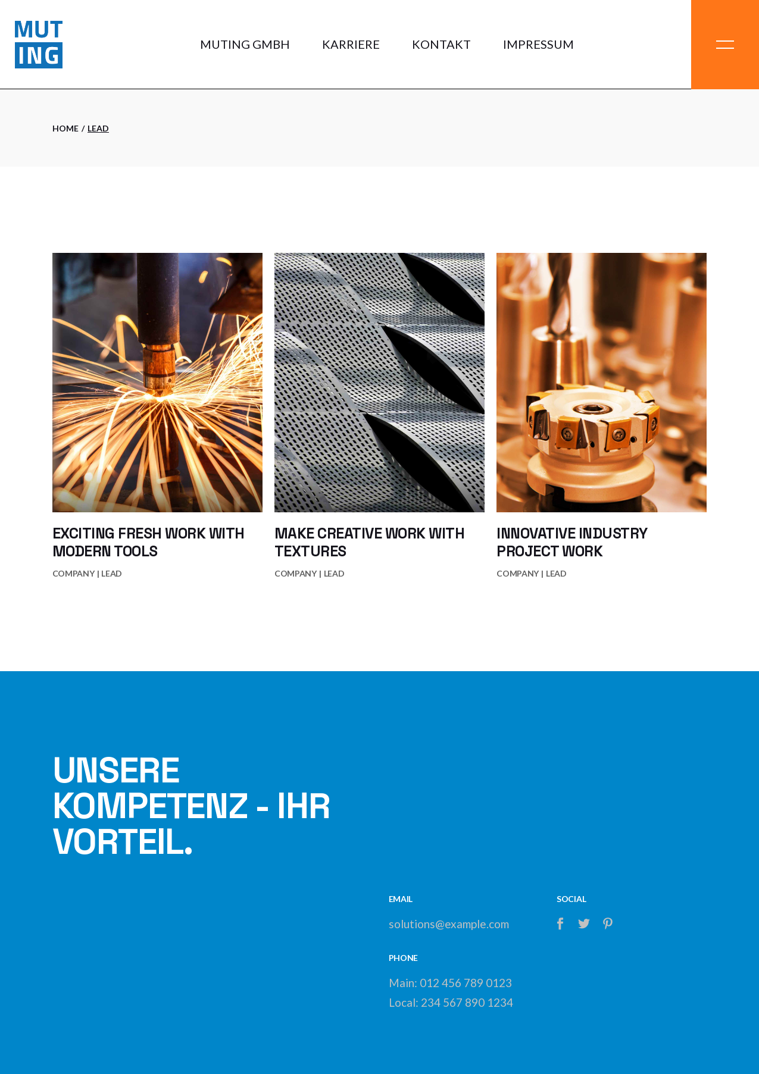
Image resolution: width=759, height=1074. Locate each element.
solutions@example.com (449, 924)
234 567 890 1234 (467, 1002)
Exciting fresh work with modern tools (148, 542)
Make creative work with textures (369, 542)
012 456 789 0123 (466, 983)
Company (73, 573)
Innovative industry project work (572, 542)
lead (111, 573)
